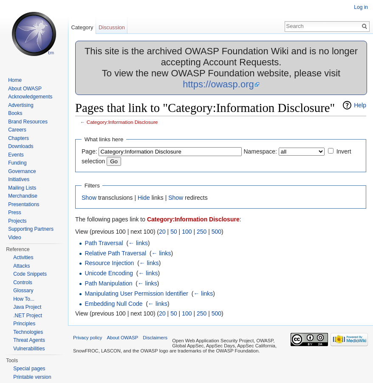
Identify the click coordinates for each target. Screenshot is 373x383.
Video (14, 237)
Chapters (18, 138)
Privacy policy (87, 337)
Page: (89, 151)
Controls (22, 282)
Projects (17, 221)
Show (89, 197)
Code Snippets (30, 274)
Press (14, 212)
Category (82, 27)
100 (187, 231)
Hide (144, 197)
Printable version (32, 377)
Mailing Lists (22, 188)
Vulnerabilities (29, 349)
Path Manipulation (108, 283)
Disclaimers (155, 337)
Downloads (20, 146)
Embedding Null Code (113, 303)
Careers (17, 130)
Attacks (21, 266)
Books (15, 113)
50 (173, 231)
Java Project (27, 307)
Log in (361, 7)
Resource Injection (109, 263)
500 (216, 231)
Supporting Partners (31, 229)
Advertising (20, 105)
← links (138, 243)
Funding (17, 163)
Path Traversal (104, 243)
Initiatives (18, 179)
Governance (22, 171)
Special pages (29, 369)
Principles (24, 324)
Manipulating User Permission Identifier (136, 293)
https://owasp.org (218, 84)
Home (15, 80)
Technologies (28, 332)
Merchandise (22, 196)
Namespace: (260, 151)
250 (201, 231)
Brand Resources (28, 122)
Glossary (23, 291)
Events (16, 155)
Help (360, 105)
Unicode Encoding (109, 273)
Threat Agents (29, 340)
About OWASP (25, 89)
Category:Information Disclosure (122, 122)
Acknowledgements (30, 97)
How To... (23, 299)
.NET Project (27, 316)
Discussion (112, 27)
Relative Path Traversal (115, 253)
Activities (23, 257)
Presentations (23, 204)
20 (162, 231)
